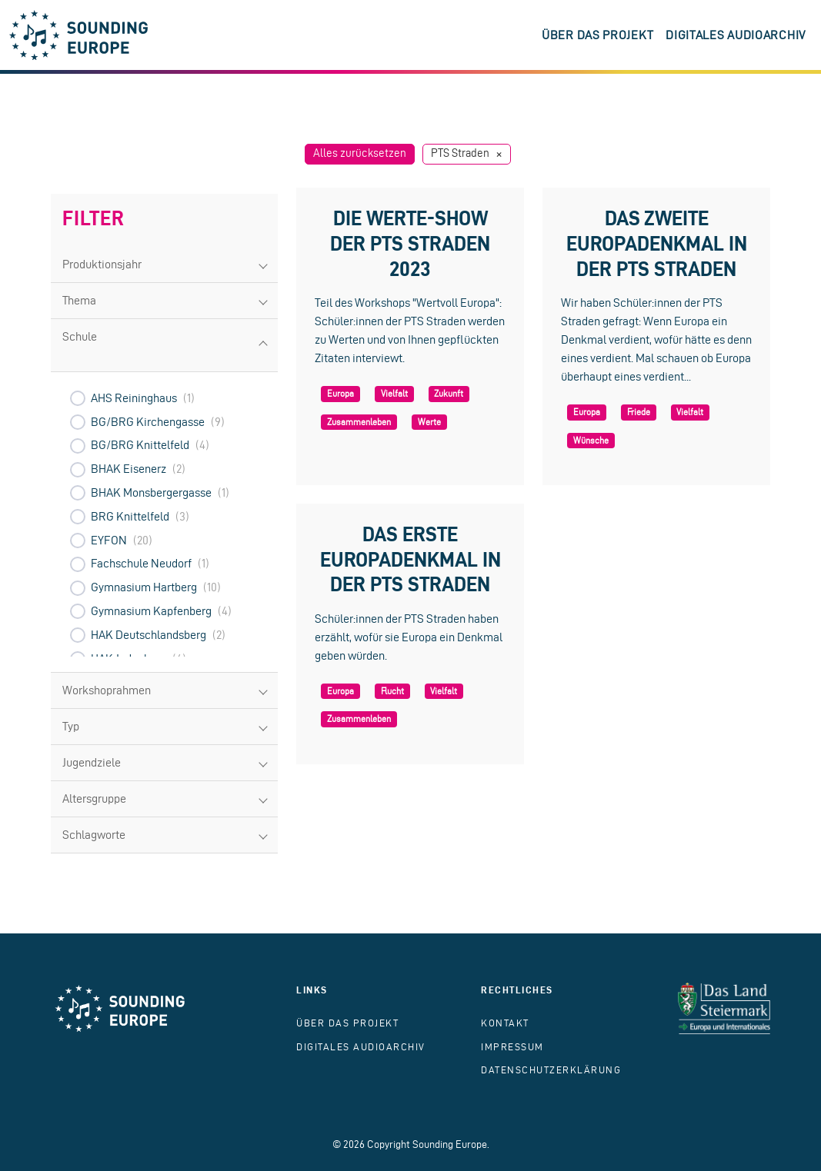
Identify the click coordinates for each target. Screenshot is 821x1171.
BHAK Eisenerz (128, 468)
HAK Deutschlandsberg (148, 634)
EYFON (109, 540)
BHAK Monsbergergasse (151, 492)
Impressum (512, 1047)
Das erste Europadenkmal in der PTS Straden (410, 559)
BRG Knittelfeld (130, 516)
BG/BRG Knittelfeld (140, 444)
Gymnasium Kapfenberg (151, 610)
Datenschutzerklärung (551, 1070)
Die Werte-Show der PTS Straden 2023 (410, 243)
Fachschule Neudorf (141, 563)
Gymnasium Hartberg (144, 587)
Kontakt (505, 1023)
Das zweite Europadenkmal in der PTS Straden (656, 243)
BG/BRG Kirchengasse (148, 421)
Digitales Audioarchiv (736, 35)
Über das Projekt (597, 35)
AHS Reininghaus (134, 397)
